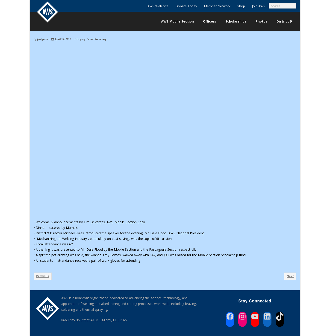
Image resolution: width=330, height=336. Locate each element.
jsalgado (42, 39)
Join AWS (258, 6)
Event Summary (96, 39)
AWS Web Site (157, 6)
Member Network (217, 6)
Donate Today (186, 6)
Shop (241, 6)
